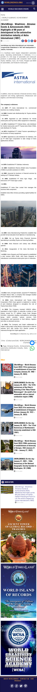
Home (3, 15)
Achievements (25, 346)
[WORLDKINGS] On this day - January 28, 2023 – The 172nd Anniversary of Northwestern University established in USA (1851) (25, 428)
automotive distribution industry (12, 348)
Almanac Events (13, 346)
